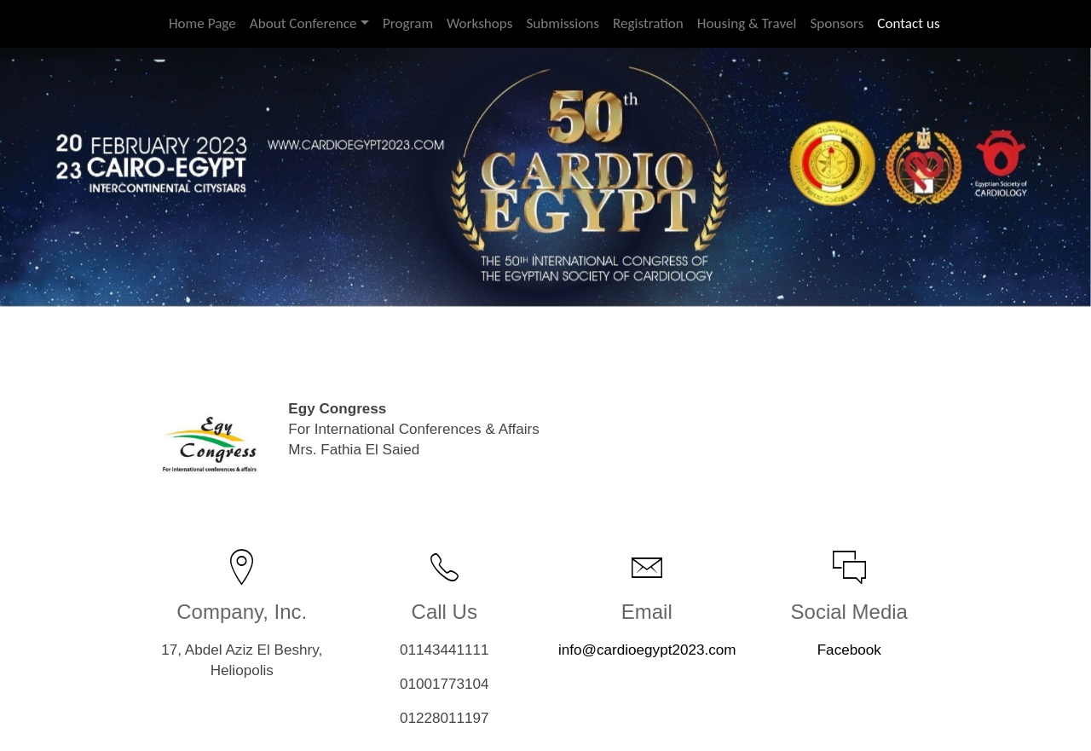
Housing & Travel (747, 23)
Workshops (479, 23)
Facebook (849, 650)
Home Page (202, 23)
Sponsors (836, 23)
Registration (648, 23)
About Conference (303, 23)
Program (408, 23)
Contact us (908, 23)
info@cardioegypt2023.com (647, 650)
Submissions (562, 23)
